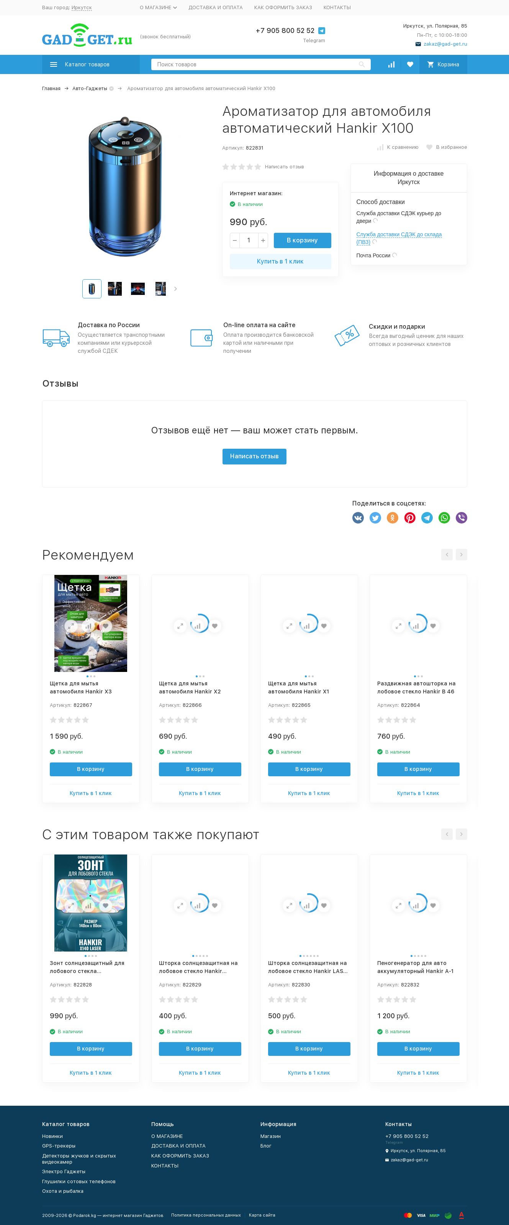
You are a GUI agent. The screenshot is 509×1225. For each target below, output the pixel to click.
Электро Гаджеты (63, 1171)
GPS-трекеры (58, 1146)
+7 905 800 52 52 (284, 30)
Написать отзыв (284, 167)
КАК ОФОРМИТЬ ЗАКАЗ (283, 7)
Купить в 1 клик (280, 261)
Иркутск (82, 7)
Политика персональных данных (206, 1215)
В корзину (302, 240)
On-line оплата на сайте (259, 325)
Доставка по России (109, 325)
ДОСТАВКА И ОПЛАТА (215, 7)
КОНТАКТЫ (337, 7)
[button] (175, 288)
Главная (51, 88)
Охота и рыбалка (62, 1191)
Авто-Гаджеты (89, 88)
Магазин (270, 1136)
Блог (266, 1146)
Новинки (52, 1136)
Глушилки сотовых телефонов (79, 1181)
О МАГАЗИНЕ (167, 1136)
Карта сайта (262, 1215)
